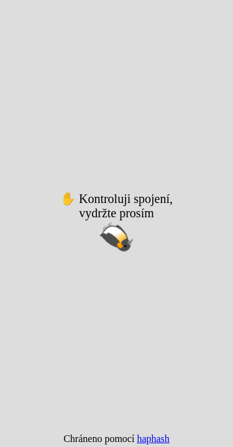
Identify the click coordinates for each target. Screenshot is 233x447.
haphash (153, 438)
